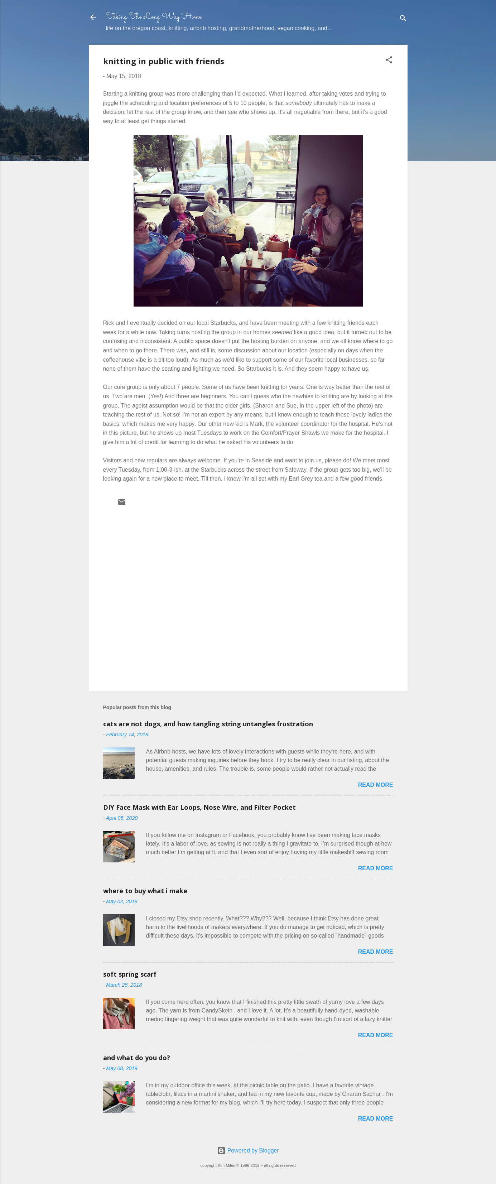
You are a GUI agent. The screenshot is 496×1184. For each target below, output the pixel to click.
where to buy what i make (145, 890)
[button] (389, 61)
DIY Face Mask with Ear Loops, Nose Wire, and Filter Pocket (199, 807)
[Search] (403, 19)
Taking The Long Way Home (153, 17)
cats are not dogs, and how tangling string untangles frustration (208, 723)
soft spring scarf (129, 974)
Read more (375, 785)
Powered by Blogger (248, 1150)
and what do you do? (136, 1057)
